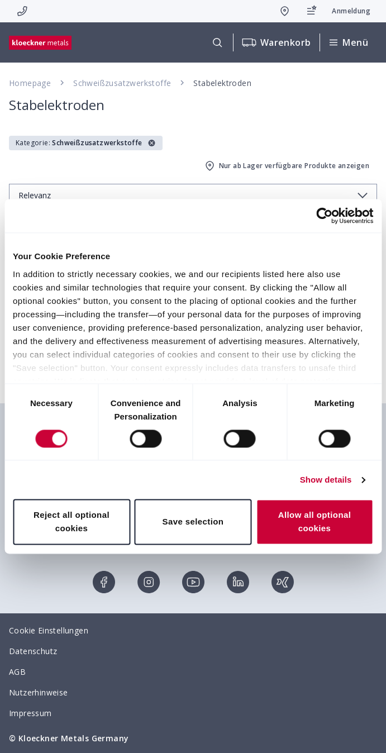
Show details (326, 479)
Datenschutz (33, 651)
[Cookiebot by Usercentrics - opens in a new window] (324, 215)
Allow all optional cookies (314, 522)
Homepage (30, 83)
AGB (17, 671)
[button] (86, 143)
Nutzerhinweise (38, 692)
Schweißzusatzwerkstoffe (122, 83)
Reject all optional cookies (71, 522)
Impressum (30, 713)
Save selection (193, 522)
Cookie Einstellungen (48, 630)
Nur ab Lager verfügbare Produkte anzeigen (286, 166)
